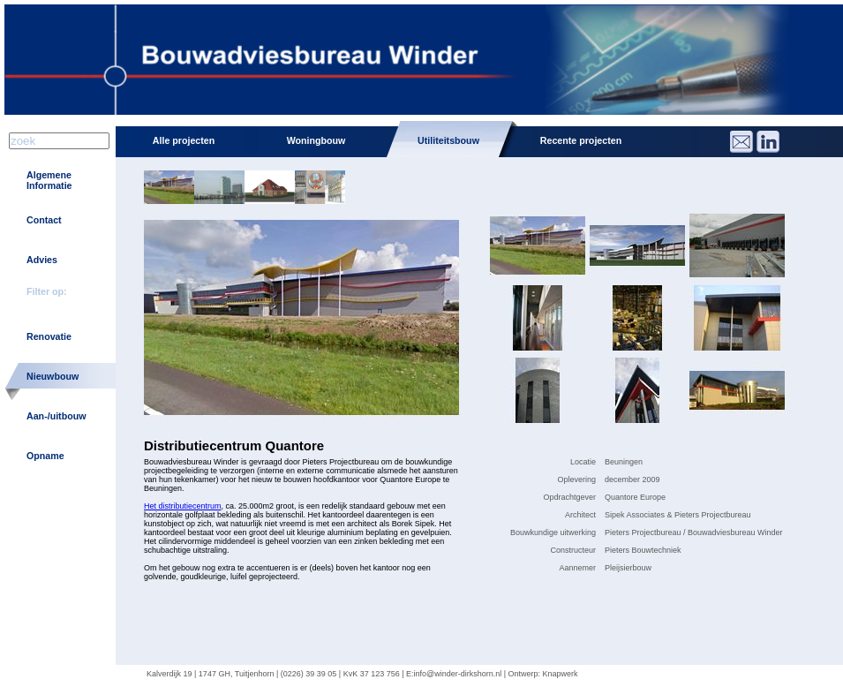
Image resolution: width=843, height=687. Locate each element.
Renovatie (49, 336)
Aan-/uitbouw (56, 416)
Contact (44, 220)
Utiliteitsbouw (448, 140)
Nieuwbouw (52, 376)
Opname (45, 455)
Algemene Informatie (49, 180)
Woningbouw (316, 140)
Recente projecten (580, 140)
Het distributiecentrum (183, 506)
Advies (41, 259)
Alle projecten (184, 140)
